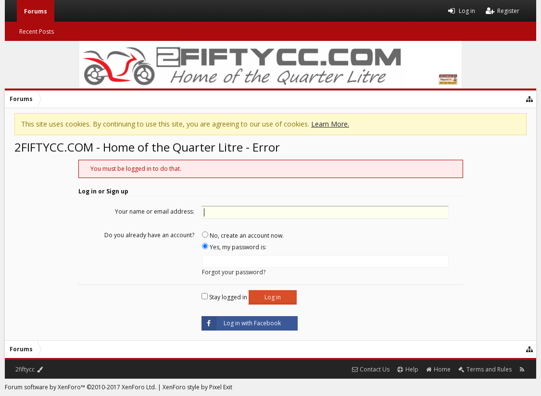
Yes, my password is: (234, 247)
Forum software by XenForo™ (80, 387)
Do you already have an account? (149, 235)
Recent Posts (36, 31)
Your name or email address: (154, 211)
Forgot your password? (233, 272)
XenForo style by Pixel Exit (197, 387)
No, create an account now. (243, 235)
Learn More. (330, 123)
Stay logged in (224, 297)
